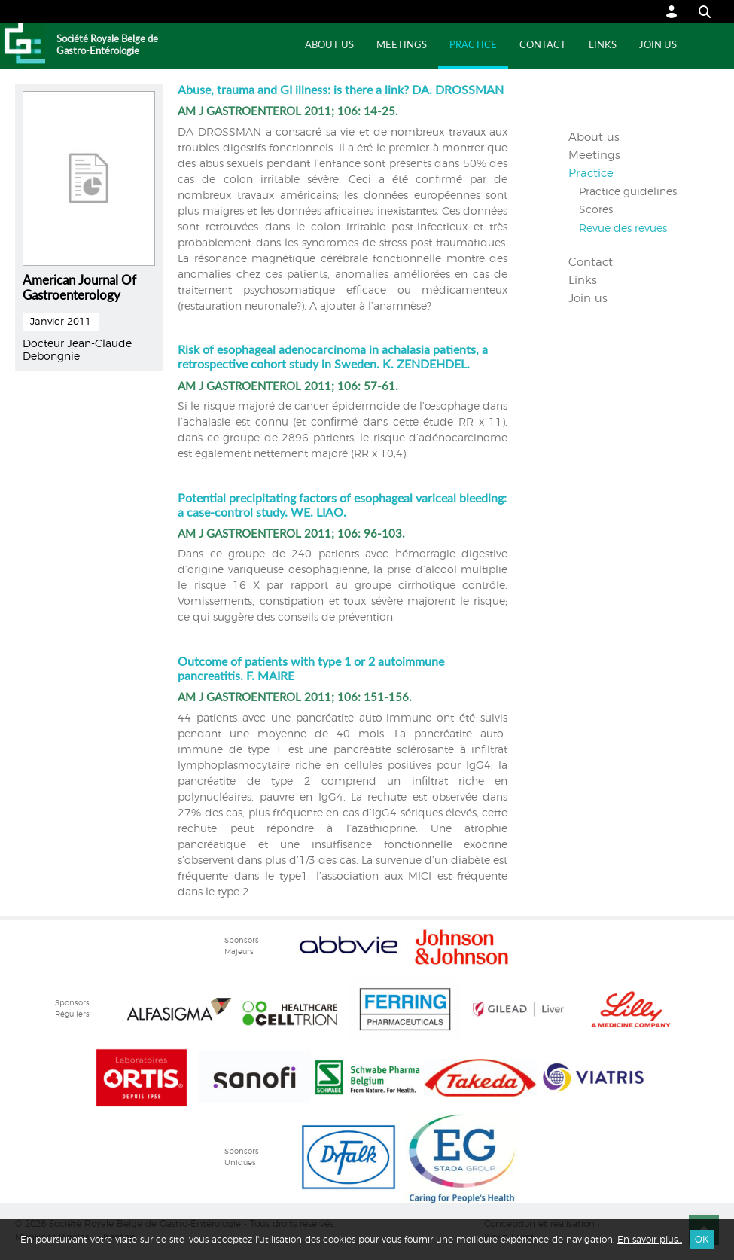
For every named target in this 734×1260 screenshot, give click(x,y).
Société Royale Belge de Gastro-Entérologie (107, 45)
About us (329, 45)
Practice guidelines (628, 192)
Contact (542, 45)
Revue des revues (623, 229)
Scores (596, 210)
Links (603, 45)
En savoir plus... (649, 1239)
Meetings (401, 45)
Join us (658, 45)
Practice (473, 45)
